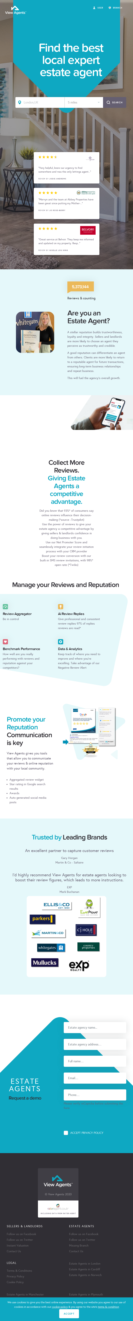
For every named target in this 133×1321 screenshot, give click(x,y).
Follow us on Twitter (20, 1240)
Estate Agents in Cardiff (84, 1269)
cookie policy (60, 1306)
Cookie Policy (15, 1282)
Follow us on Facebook (21, 1234)
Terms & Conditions (19, 1271)
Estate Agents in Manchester (25, 1294)
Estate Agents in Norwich (85, 1275)
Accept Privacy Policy (86, 1133)
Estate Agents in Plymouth (86, 1294)
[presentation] (90, 1117)
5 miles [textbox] (72, 102)
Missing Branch (78, 1245)
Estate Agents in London (84, 1263)
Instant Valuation (18, 1245)
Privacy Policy (15, 1276)
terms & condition (108, 1306)
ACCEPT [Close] (69, 1313)
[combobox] (84, 102)
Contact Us (14, 1251)
